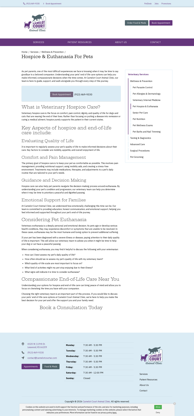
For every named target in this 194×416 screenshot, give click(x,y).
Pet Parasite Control (143, 87)
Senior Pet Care (140, 112)
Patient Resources (80, 42)
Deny (158, 412)
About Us (121, 42)
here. (115, 412)
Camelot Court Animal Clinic (96, 401)
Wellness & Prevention (52, 52)
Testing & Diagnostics (140, 138)
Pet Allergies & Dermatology (147, 93)
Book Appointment (161, 23)
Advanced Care (137, 144)
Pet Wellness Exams (143, 125)
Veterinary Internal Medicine (146, 100)
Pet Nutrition (139, 119)
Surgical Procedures (140, 150)
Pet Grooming (136, 157)
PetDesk (148, 3)
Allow (158, 407)
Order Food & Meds (136, 23)
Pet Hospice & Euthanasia (145, 106)
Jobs (157, 3)
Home (24, 52)
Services (38, 42)
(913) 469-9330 (83, 94)
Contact (155, 42)
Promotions (166, 3)
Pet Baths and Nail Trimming (147, 131)
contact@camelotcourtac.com (42, 358)
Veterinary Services (138, 74)
